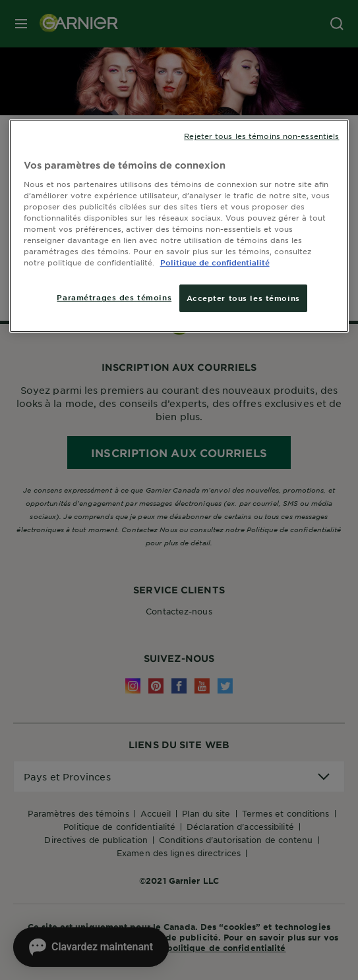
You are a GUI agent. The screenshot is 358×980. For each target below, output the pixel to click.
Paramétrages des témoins (114, 297)
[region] (179, 226)
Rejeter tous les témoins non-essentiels (261, 135)
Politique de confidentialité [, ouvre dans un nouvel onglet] (215, 262)
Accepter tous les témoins (243, 297)
